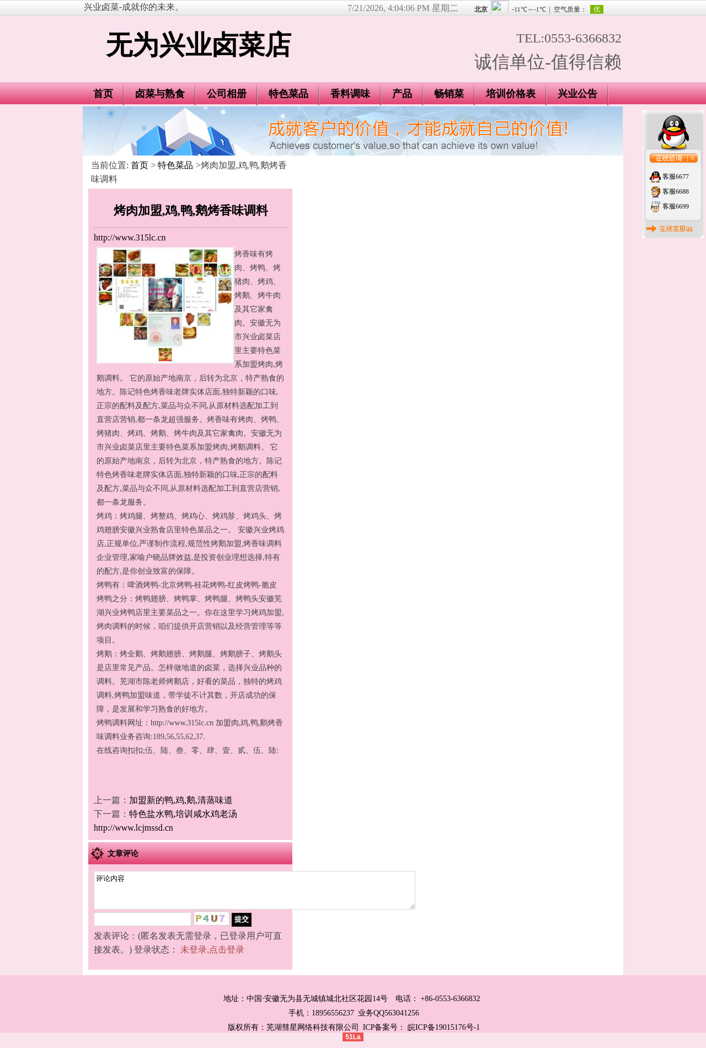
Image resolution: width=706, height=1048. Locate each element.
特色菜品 (288, 93)
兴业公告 (577, 93)
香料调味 (350, 93)
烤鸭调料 (112, 723)
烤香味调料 (262, 543)
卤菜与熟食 (160, 93)
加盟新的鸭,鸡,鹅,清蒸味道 (181, 800)
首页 (103, 93)
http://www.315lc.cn (130, 237)
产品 (402, 93)
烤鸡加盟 (266, 612)
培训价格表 (511, 93)
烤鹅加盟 (226, 543)
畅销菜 (449, 93)
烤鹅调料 (245, 447)
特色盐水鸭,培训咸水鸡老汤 (183, 814)
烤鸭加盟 (129, 695)
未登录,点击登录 (212, 956)
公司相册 (227, 93)
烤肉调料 (112, 626)
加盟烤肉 (257, 364)
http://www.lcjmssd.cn (133, 827)
